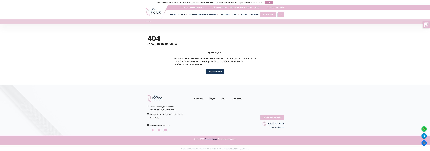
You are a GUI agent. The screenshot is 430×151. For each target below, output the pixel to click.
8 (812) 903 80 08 (276, 7)
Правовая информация (277, 128)
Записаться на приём (272, 117)
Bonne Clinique (211, 139)
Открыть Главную (215, 71)
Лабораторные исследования (202, 14)
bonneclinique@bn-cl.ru (160, 125)
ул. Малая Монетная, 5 (192, 7)
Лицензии (198, 98)
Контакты (254, 14)
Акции (244, 14)
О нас (234, 14)
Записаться (268, 14)
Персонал (225, 14)
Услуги (182, 14)
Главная (172, 14)
